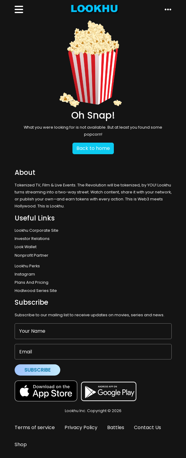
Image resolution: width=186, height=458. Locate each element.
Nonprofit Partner (31, 255)
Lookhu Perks (27, 266)
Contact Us (147, 427)
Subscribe (37, 369)
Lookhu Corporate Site (37, 230)
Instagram (25, 274)
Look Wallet (26, 246)
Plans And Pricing (31, 282)
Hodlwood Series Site (36, 290)
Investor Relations (32, 238)
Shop (21, 444)
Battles (115, 427)
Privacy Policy (81, 427)
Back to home (93, 148)
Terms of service (35, 427)
